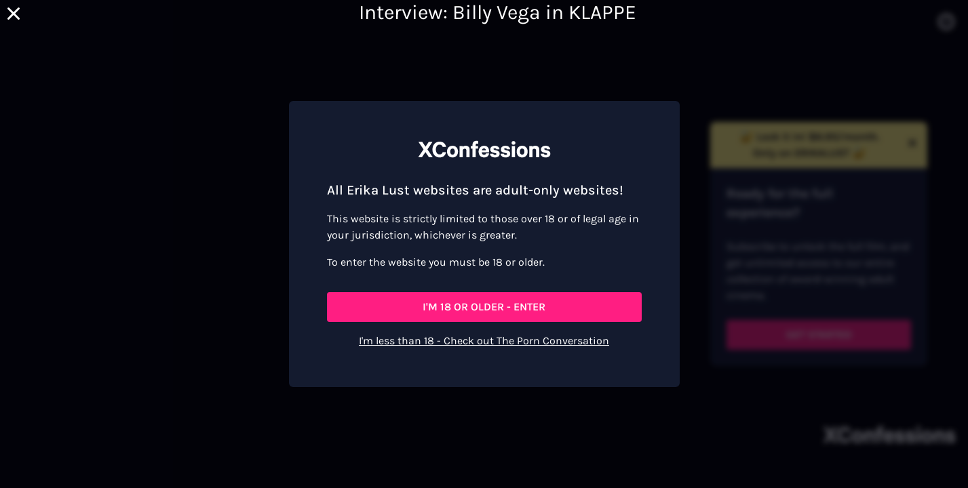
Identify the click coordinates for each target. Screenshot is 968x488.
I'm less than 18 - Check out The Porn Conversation (484, 340)
